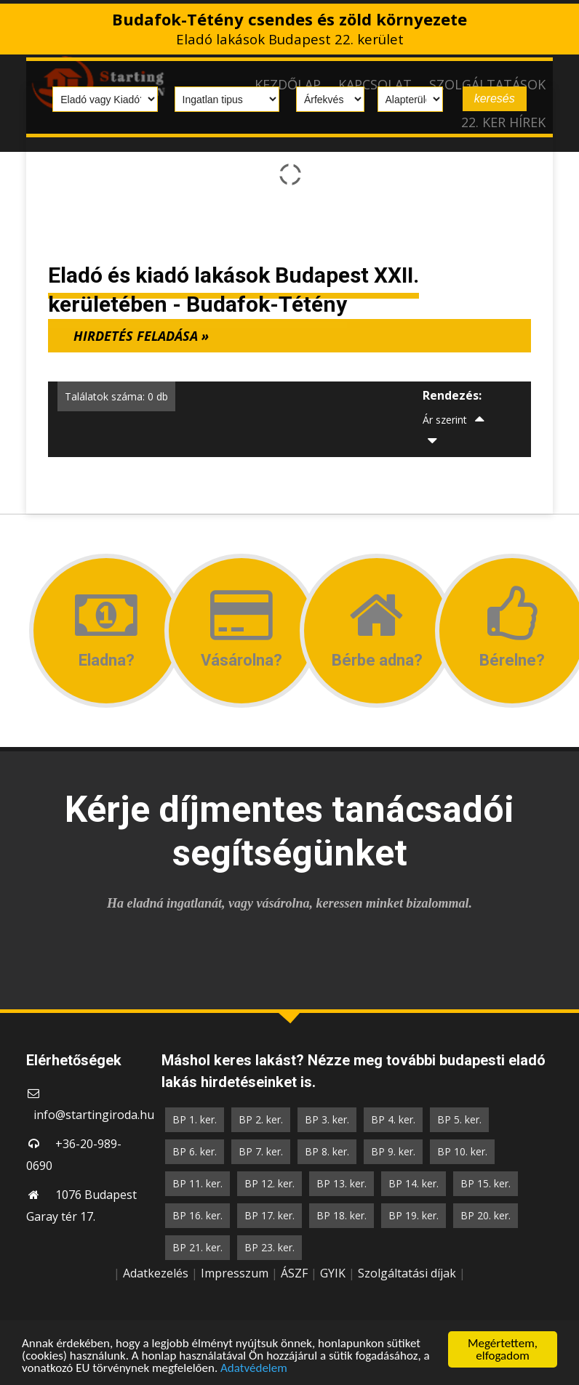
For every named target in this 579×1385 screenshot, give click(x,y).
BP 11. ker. (197, 1183)
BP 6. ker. (194, 1151)
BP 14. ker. (413, 1183)
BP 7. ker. (261, 1151)
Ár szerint (445, 420)
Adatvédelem (253, 1374)
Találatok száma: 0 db (116, 396)
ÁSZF (294, 1273)
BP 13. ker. (341, 1183)
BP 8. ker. (327, 1151)
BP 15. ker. (485, 1183)
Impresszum (234, 1273)
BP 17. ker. (269, 1215)
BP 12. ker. (269, 1183)
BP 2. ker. (261, 1119)
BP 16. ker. (197, 1215)
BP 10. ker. (462, 1151)
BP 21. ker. (197, 1247)
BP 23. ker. (269, 1247)
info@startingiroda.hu (93, 1115)
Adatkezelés (155, 1273)
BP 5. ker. (459, 1119)
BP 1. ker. (194, 1119)
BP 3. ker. (327, 1119)
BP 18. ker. (341, 1215)
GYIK (333, 1273)
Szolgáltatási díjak (407, 1273)
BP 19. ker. (413, 1215)
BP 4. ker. (393, 1119)
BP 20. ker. (485, 1215)
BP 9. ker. (393, 1151)
